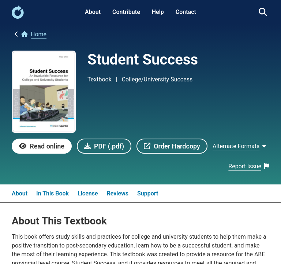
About (93, 11)
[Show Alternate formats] (239, 146)
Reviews (118, 193)
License (88, 193)
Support (147, 193)
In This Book (52, 193)
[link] (18, 16)
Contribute (126, 11)
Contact (186, 11)
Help (158, 11)
